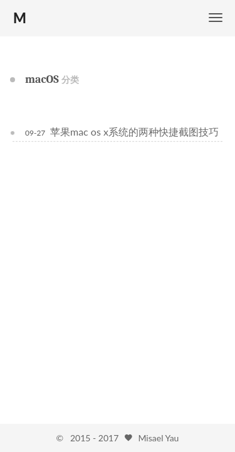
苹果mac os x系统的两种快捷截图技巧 (134, 131)
